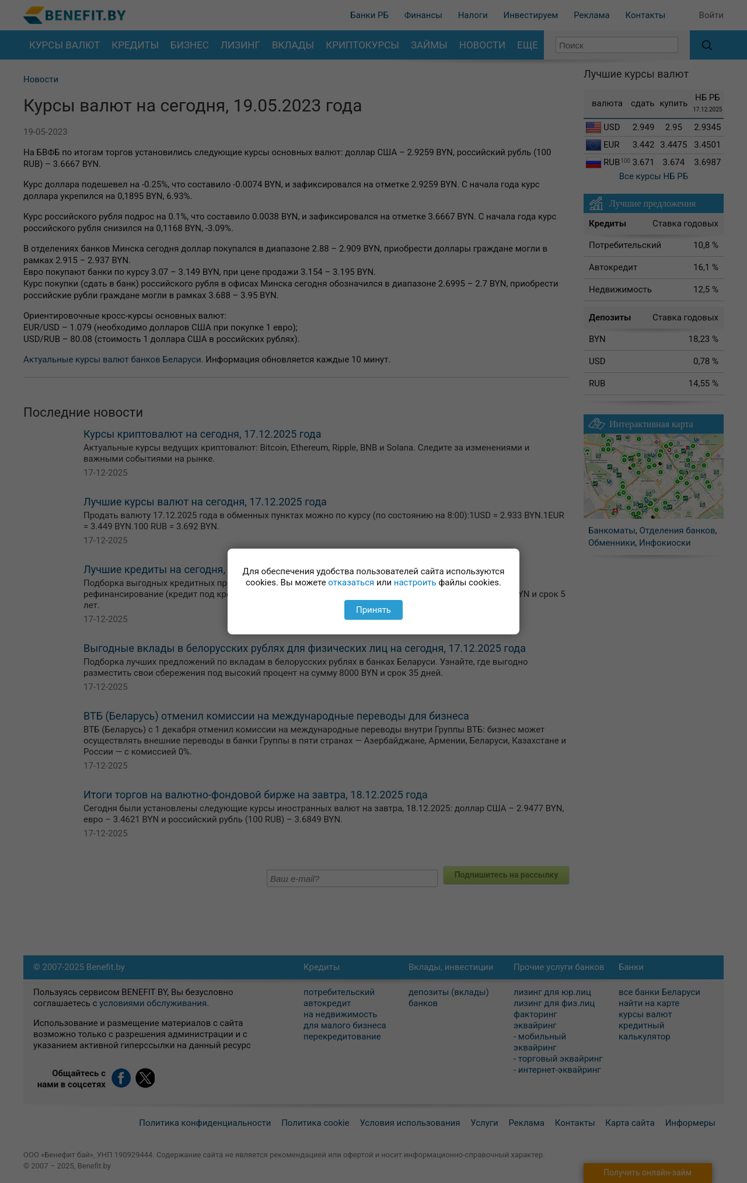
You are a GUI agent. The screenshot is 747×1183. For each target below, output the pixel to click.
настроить (415, 582)
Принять (373, 610)
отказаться (351, 582)
